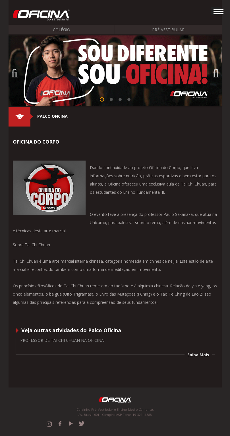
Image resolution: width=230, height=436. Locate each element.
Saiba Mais (198, 354)
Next (213, 71)
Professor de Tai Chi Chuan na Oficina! (62, 340)
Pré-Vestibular (168, 29)
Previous (17, 71)
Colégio (61, 29)
